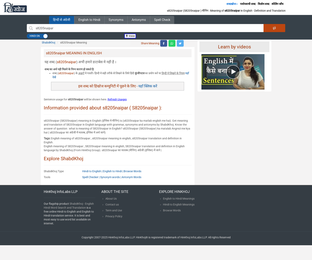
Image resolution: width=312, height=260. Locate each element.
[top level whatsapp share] (172, 43)
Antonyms (139, 20)
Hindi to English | (92, 171)
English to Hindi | (113, 171)
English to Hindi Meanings (179, 198)
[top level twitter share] (180, 43)
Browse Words (132, 171)
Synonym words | (111, 177)
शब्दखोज (232, 4)
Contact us (112, 204)
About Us (111, 198)
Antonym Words (131, 177)
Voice (130, 36)
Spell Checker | (91, 177)
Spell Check (162, 20)
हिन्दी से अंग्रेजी (61, 20)
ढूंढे (274, 28)
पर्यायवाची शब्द (247, 4)
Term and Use (113, 210)
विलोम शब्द (263, 4)
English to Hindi (89, 20)
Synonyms (116, 20)
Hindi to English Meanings (179, 204)
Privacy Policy (113, 216)
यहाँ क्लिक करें (147, 86)
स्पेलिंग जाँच (277, 4)
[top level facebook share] (163, 43)
